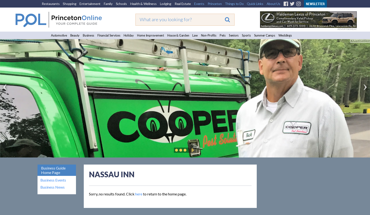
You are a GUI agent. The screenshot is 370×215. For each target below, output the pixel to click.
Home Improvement (150, 35)
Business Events (53, 180)
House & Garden (178, 35)
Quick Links (255, 4)
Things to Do (234, 4)
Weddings (285, 35)
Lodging (165, 4)
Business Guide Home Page (53, 170)
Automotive (59, 35)
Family (108, 4)
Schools (121, 4)
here (138, 194)
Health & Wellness (143, 4)
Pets (223, 35)
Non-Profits (208, 35)
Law (195, 35)
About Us (273, 4)
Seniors (234, 35)
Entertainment (90, 4)
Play (192, 150)
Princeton (215, 4)
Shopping (69, 4)
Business (88, 35)
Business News (52, 187)
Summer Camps (264, 35)
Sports (246, 35)
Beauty (75, 35)
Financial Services (108, 35)
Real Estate (183, 4)
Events (199, 4)
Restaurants (50, 4)
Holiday (129, 35)
